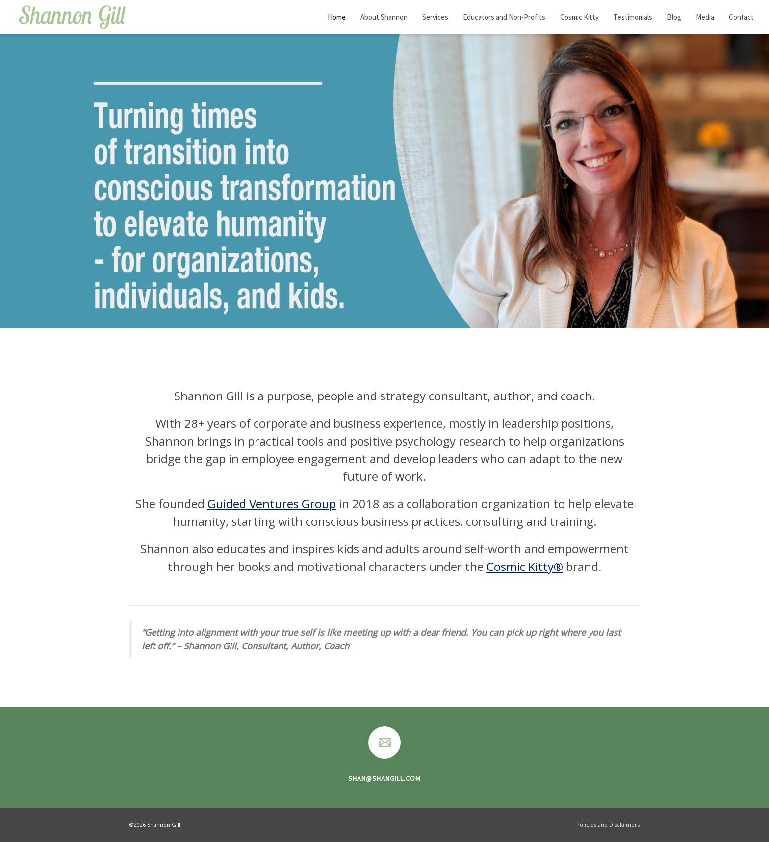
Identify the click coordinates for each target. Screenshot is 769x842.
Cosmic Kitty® (525, 566)
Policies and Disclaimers (607, 824)
